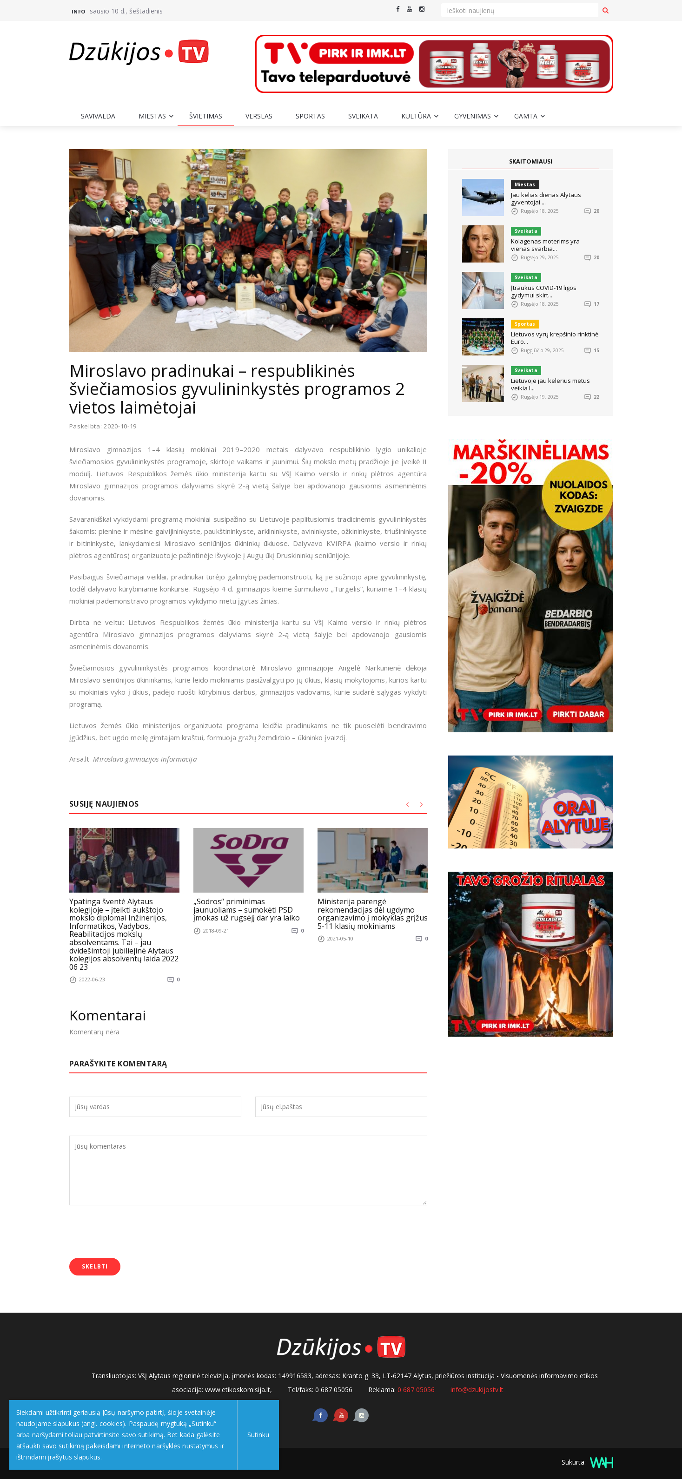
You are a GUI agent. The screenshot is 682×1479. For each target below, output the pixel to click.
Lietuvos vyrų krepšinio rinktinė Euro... (554, 338)
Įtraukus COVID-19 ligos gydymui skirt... (543, 291)
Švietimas (205, 116)
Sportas (310, 116)
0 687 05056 (416, 1389)
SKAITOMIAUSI (530, 161)
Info (79, 11)
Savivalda (98, 116)
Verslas (258, 116)
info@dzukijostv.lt (476, 1389)
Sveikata (363, 116)
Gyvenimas (472, 116)
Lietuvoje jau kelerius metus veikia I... (550, 384)
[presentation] (140, 1233)
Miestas (152, 116)
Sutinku (256, 1434)
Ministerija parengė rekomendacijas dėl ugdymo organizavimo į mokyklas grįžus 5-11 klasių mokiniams (373, 913)
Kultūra (416, 116)
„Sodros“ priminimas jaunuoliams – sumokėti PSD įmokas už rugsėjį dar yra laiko (246, 909)
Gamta (525, 116)
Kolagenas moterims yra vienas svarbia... (545, 245)
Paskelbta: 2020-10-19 (103, 426)
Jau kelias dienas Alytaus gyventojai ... (546, 198)
